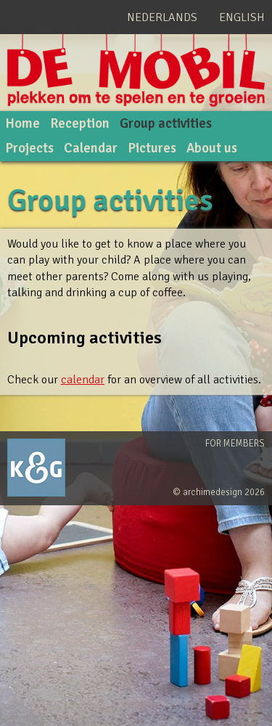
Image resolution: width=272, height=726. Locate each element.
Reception (80, 123)
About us (211, 148)
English (242, 17)
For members (235, 443)
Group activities (166, 123)
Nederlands (162, 17)
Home (22, 123)
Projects (29, 148)
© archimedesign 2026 (219, 492)
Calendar (91, 148)
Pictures (152, 148)
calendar (82, 379)
